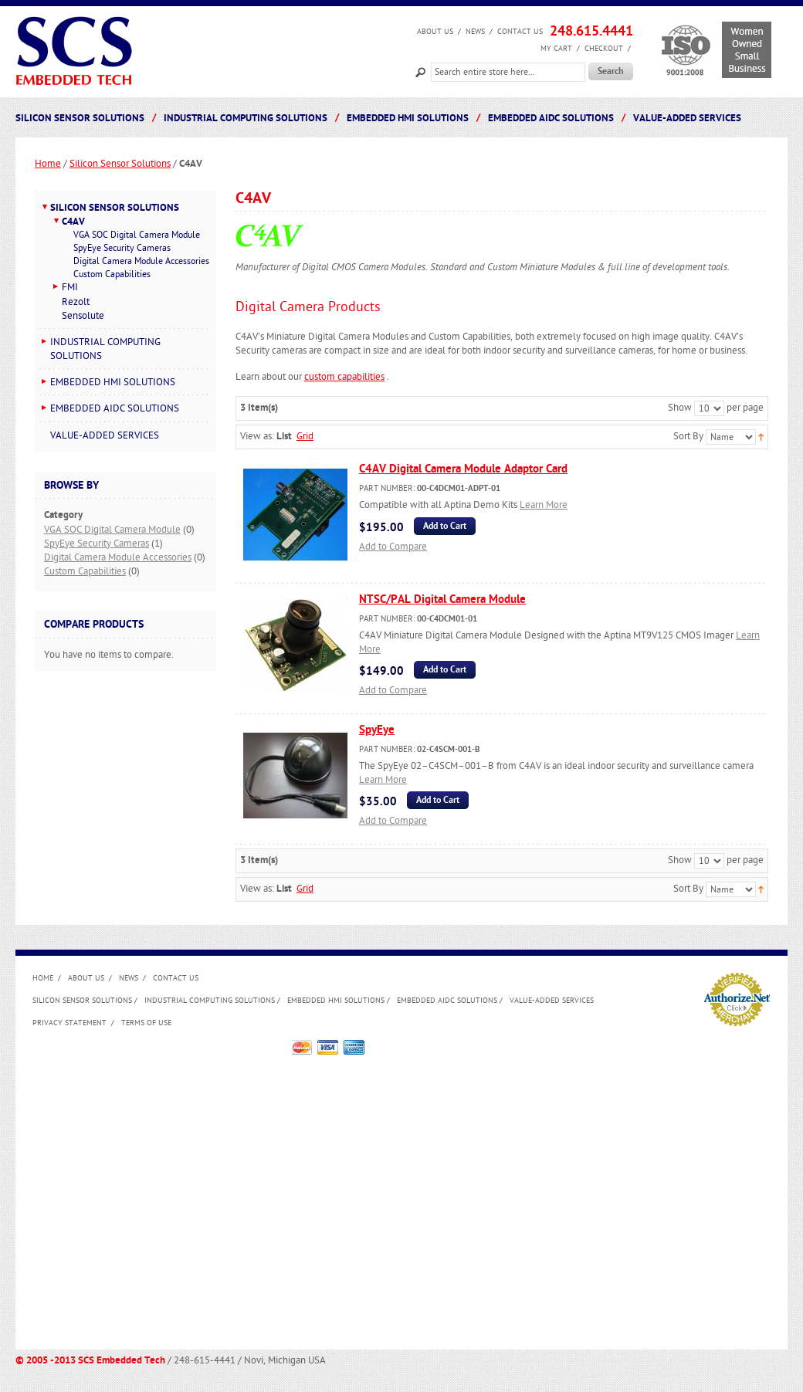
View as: (257, 436)
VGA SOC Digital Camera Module (112, 529)
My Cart (556, 48)
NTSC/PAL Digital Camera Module (442, 599)
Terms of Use (146, 1023)
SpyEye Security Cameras (96, 543)
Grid (304, 436)
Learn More (544, 505)
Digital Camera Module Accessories (117, 557)
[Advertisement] (145, 1184)
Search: (421, 71)
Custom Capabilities (85, 571)
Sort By (688, 436)
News (475, 31)
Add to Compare (393, 546)
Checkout (603, 48)
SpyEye (377, 730)
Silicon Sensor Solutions (120, 163)
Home (48, 163)
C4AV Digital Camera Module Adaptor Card (463, 469)
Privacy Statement (69, 1023)
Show (680, 407)
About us (435, 31)
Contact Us (520, 31)
